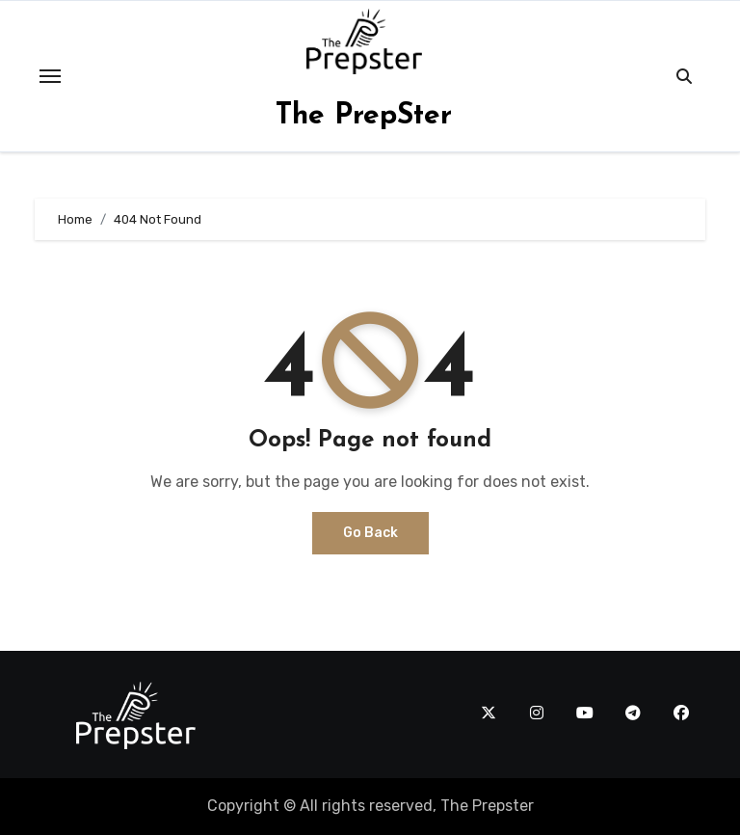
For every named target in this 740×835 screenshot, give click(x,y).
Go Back (370, 533)
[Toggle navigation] (50, 76)
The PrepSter (364, 116)
